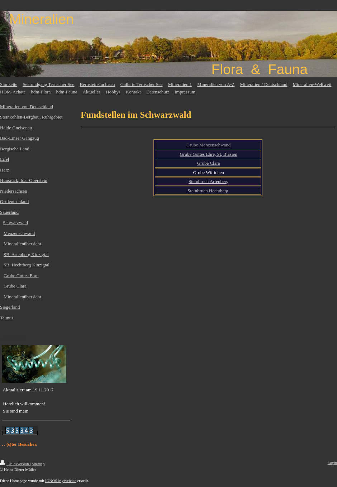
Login (332, 463)
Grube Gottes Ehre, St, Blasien (208, 154)
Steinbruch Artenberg (208, 181)
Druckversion (15, 464)
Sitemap (38, 464)
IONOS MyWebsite (60, 480)
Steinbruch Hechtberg (208, 190)
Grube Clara (208, 163)
